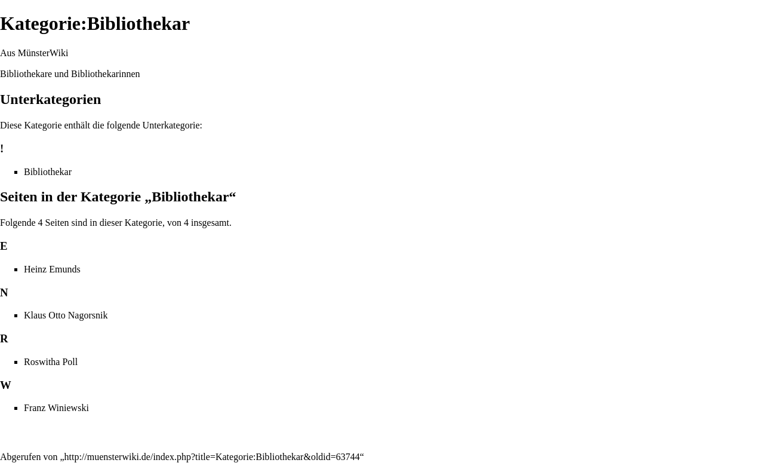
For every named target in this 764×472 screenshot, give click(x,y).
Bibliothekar (48, 172)
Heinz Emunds (52, 269)
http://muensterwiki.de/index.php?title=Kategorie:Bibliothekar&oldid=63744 (212, 457)
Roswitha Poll (51, 362)
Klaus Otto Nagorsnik (65, 315)
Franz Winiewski (56, 408)
